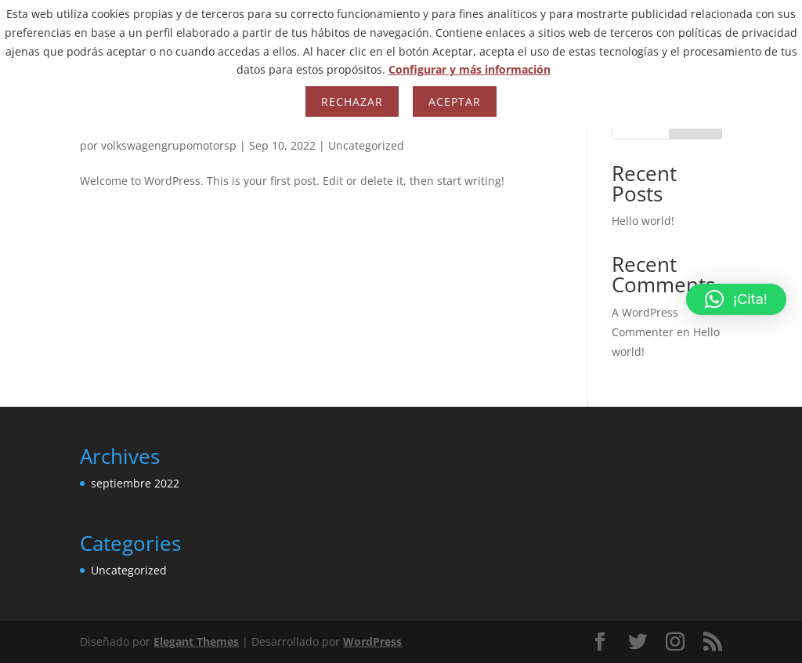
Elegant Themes (196, 641)
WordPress (372, 641)
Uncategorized (366, 145)
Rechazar (352, 101)
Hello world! (643, 220)
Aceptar (454, 101)
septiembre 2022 (135, 483)
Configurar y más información (469, 69)
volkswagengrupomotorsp (169, 145)
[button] (736, 299)
